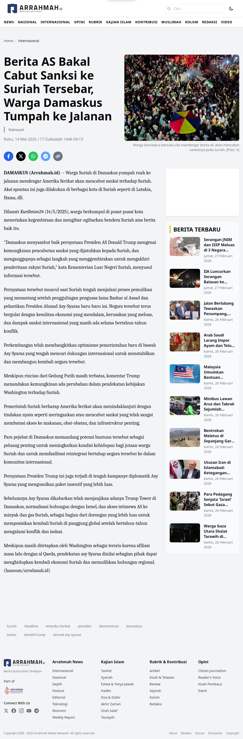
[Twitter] (6, 710)
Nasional (59, 677)
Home (8, 40)
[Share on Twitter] (21, 156)
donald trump (35, 634)
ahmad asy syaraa (67, 634)
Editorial (58, 697)
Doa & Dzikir (110, 697)
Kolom (154, 697)
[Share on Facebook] (8, 156)
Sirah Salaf (109, 710)
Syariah (107, 677)
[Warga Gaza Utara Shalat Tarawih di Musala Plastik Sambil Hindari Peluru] (202, 536)
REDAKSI (209, 22)
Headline (31, 626)
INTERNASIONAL (55, 22)
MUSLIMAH (171, 22)
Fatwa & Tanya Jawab (117, 684)
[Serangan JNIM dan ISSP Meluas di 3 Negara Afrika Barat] (202, 250)
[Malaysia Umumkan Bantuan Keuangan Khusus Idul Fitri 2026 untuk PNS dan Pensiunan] (202, 377)
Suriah (12, 626)
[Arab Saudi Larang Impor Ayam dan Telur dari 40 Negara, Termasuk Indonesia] (202, 345)
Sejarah (155, 690)
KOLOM (191, 22)
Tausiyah (108, 717)
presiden (84, 626)
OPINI (79, 22)
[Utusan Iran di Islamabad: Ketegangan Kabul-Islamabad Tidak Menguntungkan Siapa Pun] (202, 473)
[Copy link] (58, 156)
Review (155, 684)
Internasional (62, 670)
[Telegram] (36, 710)
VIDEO (226, 22)
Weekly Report (63, 717)
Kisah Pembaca (210, 684)
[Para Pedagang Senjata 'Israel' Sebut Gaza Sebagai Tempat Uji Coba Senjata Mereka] (202, 505)
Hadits (106, 690)
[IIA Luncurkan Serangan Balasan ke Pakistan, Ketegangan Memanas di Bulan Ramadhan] (202, 282)
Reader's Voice (209, 677)
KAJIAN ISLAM (118, 22)
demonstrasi (109, 626)
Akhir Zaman (111, 704)
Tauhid (106, 670)
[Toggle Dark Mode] (231, 8)
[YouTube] (29, 710)
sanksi (11, 634)
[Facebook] (13, 710)
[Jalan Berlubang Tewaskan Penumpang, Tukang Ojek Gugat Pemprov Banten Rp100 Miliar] (202, 314)
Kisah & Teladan (162, 677)
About (173, 733)
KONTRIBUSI (146, 22)
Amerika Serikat (58, 626)
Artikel (154, 670)
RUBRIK (95, 22)
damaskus (134, 626)
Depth (57, 684)
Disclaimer (215, 733)
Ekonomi (59, 710)
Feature (58, 690)
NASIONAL (27, 22)
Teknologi (60, 704)
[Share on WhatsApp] (33, 156)
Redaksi (156, 704)
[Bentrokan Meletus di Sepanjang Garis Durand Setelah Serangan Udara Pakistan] (202, 441)
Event (202, 690)
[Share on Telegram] (45, 156)
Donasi (199, 733)
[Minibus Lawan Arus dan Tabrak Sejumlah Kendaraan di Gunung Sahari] (202, 409)
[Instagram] (21, 710)
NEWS (9, 22)
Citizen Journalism (212, 670)
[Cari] (169, 8)
